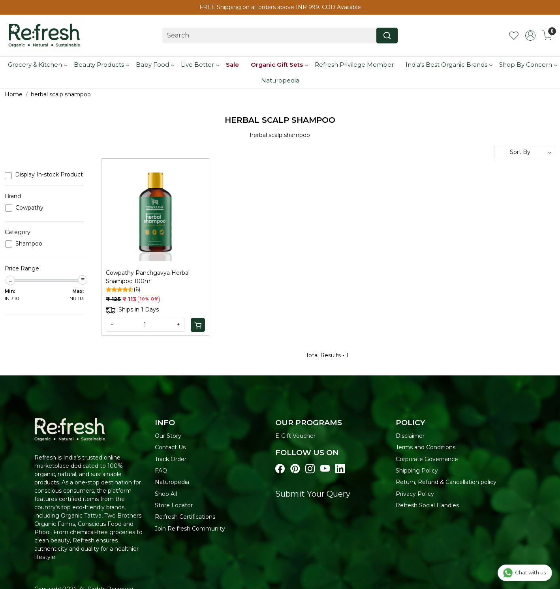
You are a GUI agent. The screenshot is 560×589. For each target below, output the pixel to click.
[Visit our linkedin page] (340, 469)
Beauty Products (101, 64)
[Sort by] (524, 152)
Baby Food (155, 64)
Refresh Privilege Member (354, 64)
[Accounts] (530, 35)
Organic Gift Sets (279, 64)
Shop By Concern (528, 64)
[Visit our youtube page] (325, 469)
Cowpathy (29, 207)
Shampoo (28, 243)
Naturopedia (280, 80)
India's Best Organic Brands (449, 64)
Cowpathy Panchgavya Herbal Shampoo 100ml (148, 277)
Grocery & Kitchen (37, 64)
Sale (232, 64)
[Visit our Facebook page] (280, 469)
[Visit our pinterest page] (295, 469)
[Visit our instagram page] (310, 469)
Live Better (200, 64)
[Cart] (198, 325)
